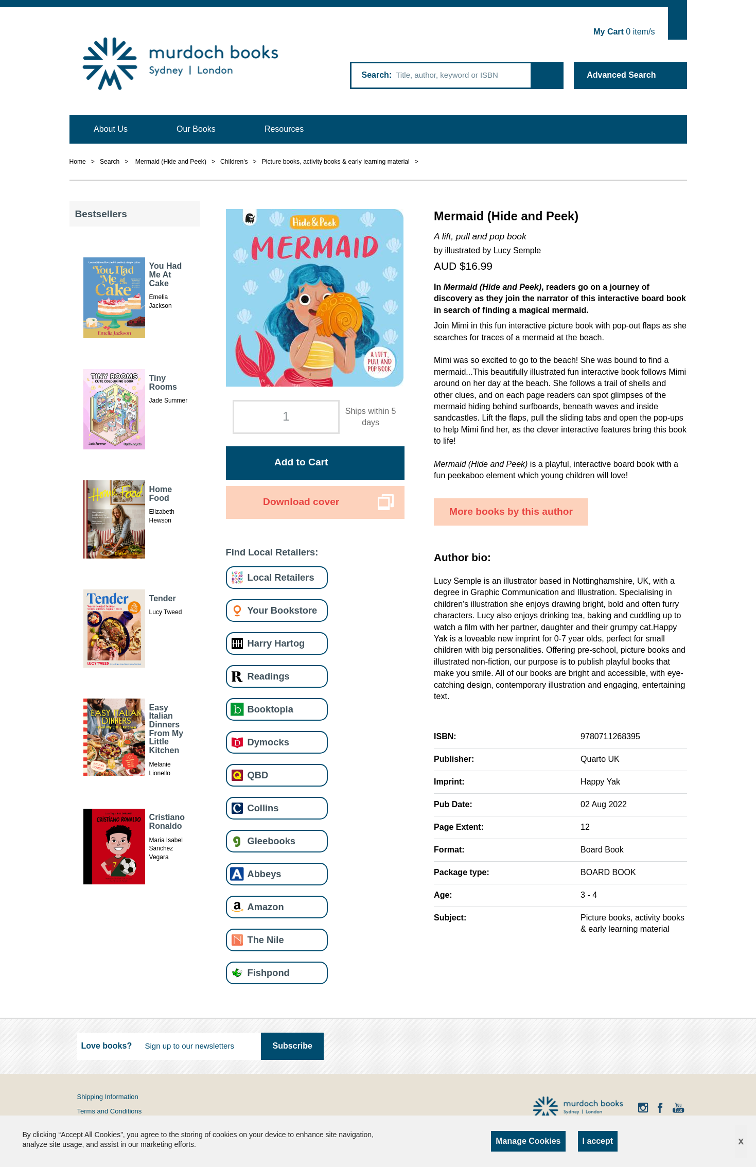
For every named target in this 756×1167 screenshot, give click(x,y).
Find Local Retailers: (272, 552)
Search (375, 75)
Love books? (106, 1045)
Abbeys (265, 873)
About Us (111, 129)
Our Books (196, 129)
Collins (263, 808)
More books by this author (511, 511)
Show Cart (677, 23)
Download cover (301, 501)
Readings (269, 676)
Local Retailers (281, 577)
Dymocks (268, 742)
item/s (624, 31)
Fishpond (269, 972)
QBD (258, 775)
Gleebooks (271, 840)
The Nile (266, 939)
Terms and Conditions (109, 1111)
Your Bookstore (283, 610)
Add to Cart (301, 462)
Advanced (621, 75)
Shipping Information (107, 1097)
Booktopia (270, 709)
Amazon (266, 906)
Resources (284, 129)
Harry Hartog (276, 643)
